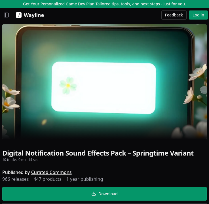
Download (104, 193)
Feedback (174, 15)
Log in (198, 15)
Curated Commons (51, 172)
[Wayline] (29, 15)
